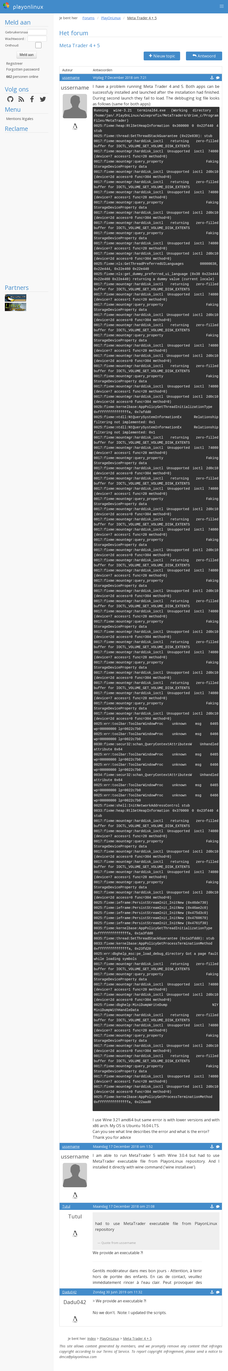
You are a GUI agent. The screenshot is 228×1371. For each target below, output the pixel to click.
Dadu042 (69, 1292)
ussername (71, 77)
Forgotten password (22, 69)
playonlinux (23, 6)
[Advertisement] (26, 208)
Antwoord (204, 56)
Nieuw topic (162, 56)
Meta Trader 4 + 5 (137, 1338)
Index (91, 1338)
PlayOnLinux (111, 18)
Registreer (14, 63)
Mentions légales (19, 118)
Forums (88, 18)
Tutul (66, 1206)
